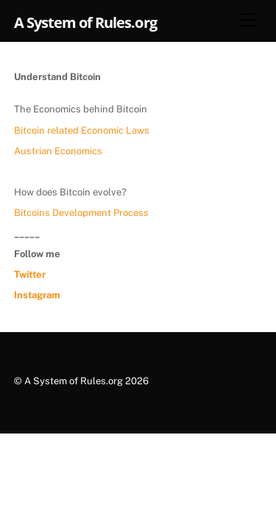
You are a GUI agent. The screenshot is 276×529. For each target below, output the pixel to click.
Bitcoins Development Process (81, 212)
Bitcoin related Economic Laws (81, 130)
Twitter (30, 274)
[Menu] (247, 20)
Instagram (37, 295)
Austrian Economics (58, 150)
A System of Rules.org (73, 380)
